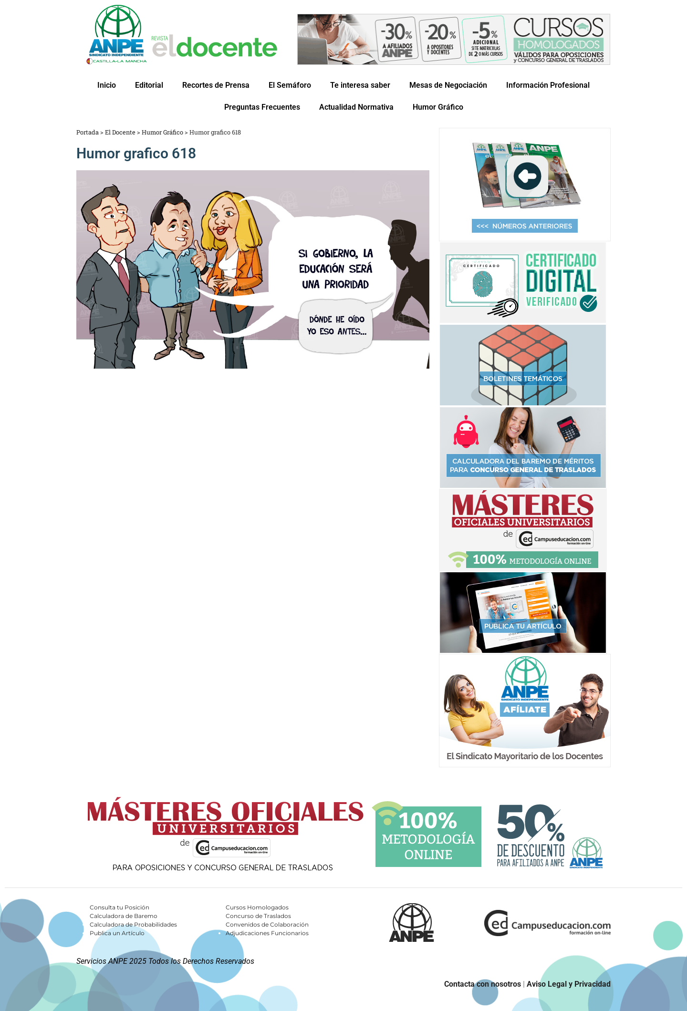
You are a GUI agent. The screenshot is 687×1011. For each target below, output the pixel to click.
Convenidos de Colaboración (267, 924)
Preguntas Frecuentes (262, 107)
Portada (87, 132)
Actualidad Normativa (356, 107)
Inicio (106, 85)
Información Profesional (548, 85)
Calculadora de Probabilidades (133, 924)
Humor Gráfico (438, 107)
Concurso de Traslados (258, 915)
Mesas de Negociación (448, 85)
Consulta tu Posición (119, 907)
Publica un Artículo (117, 933)
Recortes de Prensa (216, 85)
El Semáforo (290, 85)
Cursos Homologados (257, 907)
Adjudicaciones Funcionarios (267, 933)
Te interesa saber (360, 85)
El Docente (120, 132)
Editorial (149, 85)
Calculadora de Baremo (123, 915)
